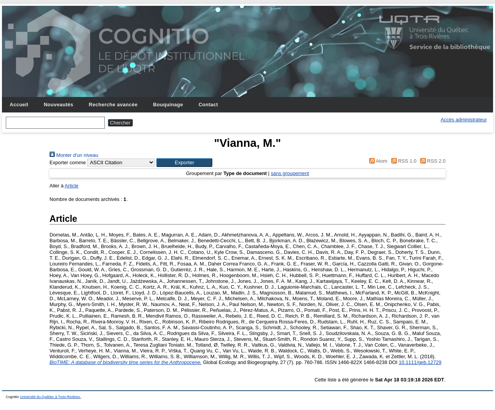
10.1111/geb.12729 (420, 362)
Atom (377, 161)
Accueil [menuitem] (19, 104)
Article (72, 186)
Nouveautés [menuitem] (58, 104)
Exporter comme (68, 162)
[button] (184, 162)
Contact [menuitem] (208, 104)
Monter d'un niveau (74, 155)
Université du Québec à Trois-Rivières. (50, 397)
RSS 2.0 (432, 161)
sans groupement (290, 173)
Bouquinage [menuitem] (168, 104)
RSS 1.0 (402, 161)
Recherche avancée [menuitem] (113, 104)
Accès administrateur (464, 119)
